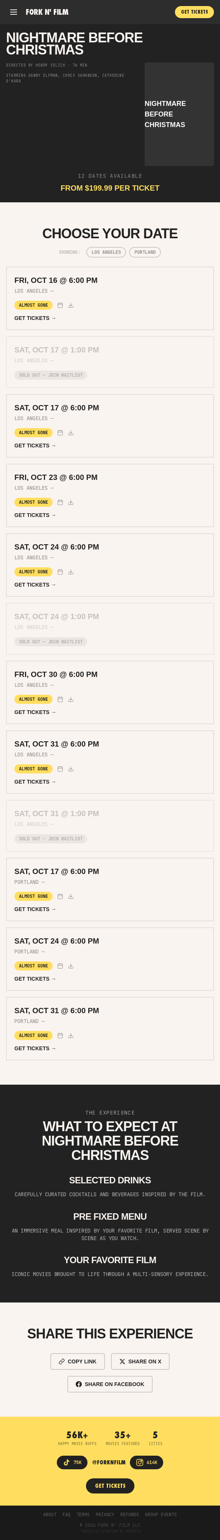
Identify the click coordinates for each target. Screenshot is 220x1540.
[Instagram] (146, 1462)
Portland (145, 252)
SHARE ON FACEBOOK (110, 1384)
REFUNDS (129, 1515)
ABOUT (49, 1515)
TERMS (83, 1515)
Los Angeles (106, 252)
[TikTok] (72, 1462)
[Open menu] (13, 12)
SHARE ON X (140, 1361)
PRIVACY (105, 1515)
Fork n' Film (47, 12)
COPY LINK (78, 1361)
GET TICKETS (194, 12)
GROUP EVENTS (161, 1515)
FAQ (66, 1515)
